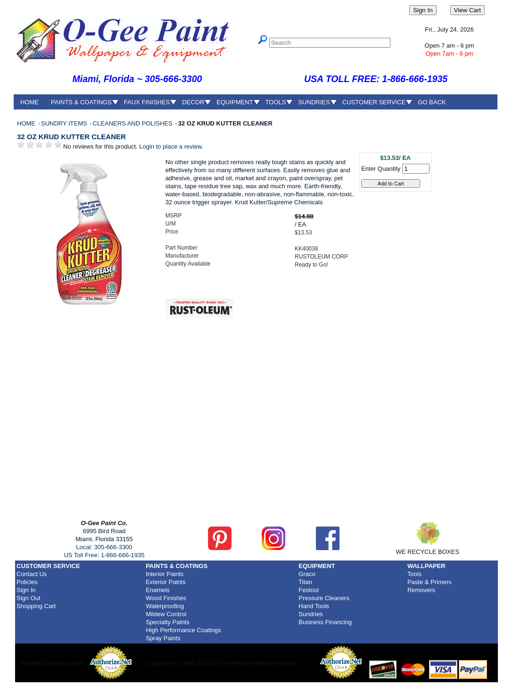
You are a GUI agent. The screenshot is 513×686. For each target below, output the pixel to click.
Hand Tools (313, 606)
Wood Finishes (166, 598)
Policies (27, 582)
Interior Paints (164, 573)
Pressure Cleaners (323, 598)
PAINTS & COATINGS (81, 102)
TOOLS (275, 102)
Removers (421, 590)
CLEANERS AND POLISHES (133, 123)
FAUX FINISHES (147, 102)
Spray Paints (163, 638)
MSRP (173, 215)
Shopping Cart (36, 606)
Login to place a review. (171, 146)
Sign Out (29, 598)
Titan (305, 582)
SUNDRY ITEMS (65, 123)
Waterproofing (165, 606)
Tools (414, 573)
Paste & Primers (429, 582)
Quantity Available (188, 263)
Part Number (181, 247)
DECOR (193, 102)
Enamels (158, 590)
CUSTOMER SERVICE (374, 102)
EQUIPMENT (234, 102)
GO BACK (432, 102)
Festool (308, 590)
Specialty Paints (168, 622)
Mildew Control (166, 614)
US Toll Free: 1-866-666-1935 (104, 555)
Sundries (310, 614)
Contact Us (32, 573)
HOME (29, 102)
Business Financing (325, 622)
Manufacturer (182, 255)
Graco (306, 573)
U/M (170, 223)
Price (171, 231)
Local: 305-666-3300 (104, 547)
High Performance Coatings (183, 630)
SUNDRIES (314, 102)
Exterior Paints (166, 582)
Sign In (26, 590)
